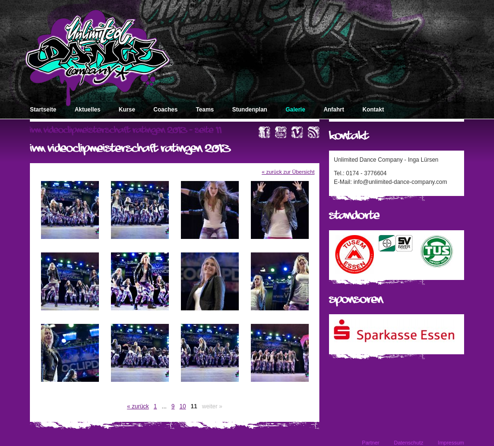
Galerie (295, 109)
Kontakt (373, 109)
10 (182, 406)
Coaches (165, 109)
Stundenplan (249, 109)
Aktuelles (87, 109)
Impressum (451, 443)
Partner (370, 443)
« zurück (138, 406)
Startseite (43, 109)
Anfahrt (334, 109)
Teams (205, 109)
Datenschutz (408, 443)
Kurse (127, 109)
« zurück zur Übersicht (288, 172)
